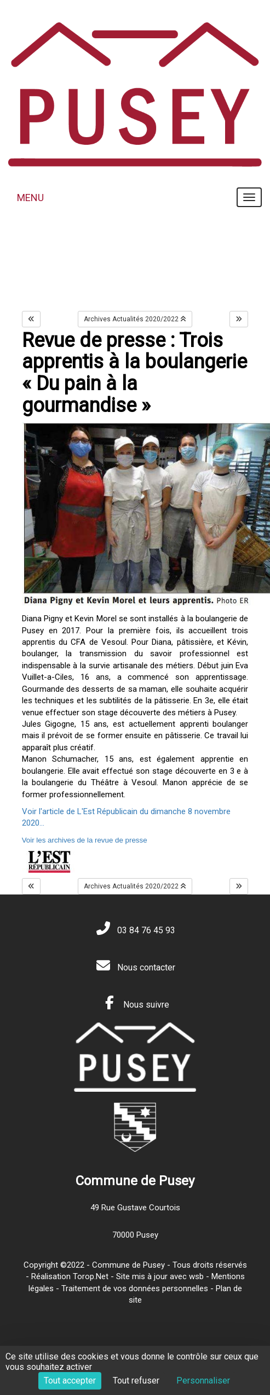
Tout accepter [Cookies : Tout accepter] (70, 1380)
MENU (30, 197)
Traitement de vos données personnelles (134, 1288)
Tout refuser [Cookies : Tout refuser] (136, 1380)
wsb (196, 1276)
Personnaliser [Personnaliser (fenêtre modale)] (203, 1380)
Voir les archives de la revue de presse (84, 840)
